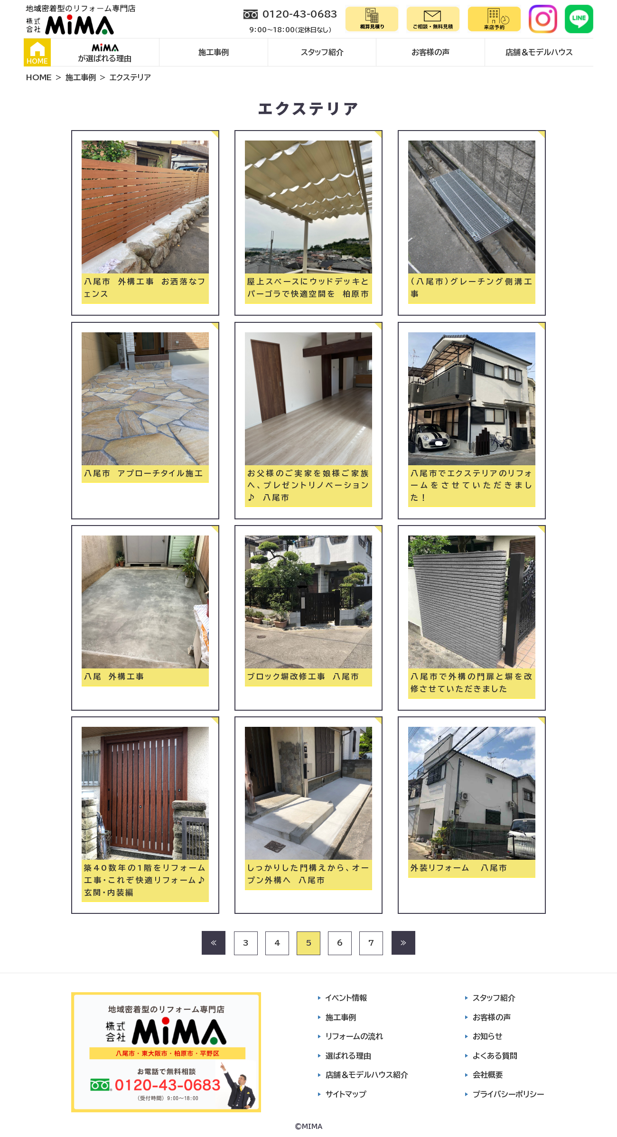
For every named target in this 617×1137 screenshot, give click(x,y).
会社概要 (488, 1075)
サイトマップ (346, 1094)
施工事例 (213, 52)
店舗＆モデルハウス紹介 (367, 1075)
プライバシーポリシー (508, 1094)
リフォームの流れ (354, 1036)
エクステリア (130, 77)
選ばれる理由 (348, 1056)
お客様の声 (430, 52)
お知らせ (488, 1036)
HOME (37, 53)
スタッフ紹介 (322, 52)
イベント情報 (346, 998)
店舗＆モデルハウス (539, 52)
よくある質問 (495, 1056)
